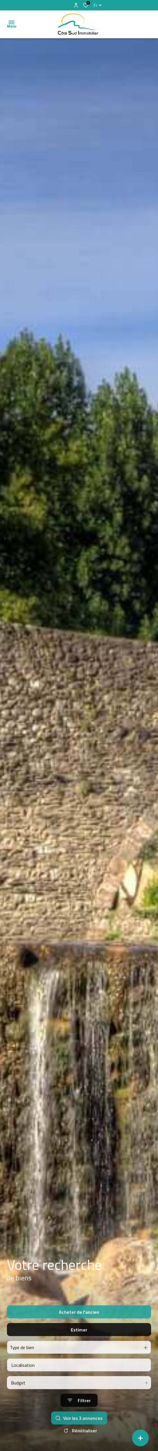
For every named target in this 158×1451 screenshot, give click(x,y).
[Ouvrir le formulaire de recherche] (79, 1413)
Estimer (79, 1343)
